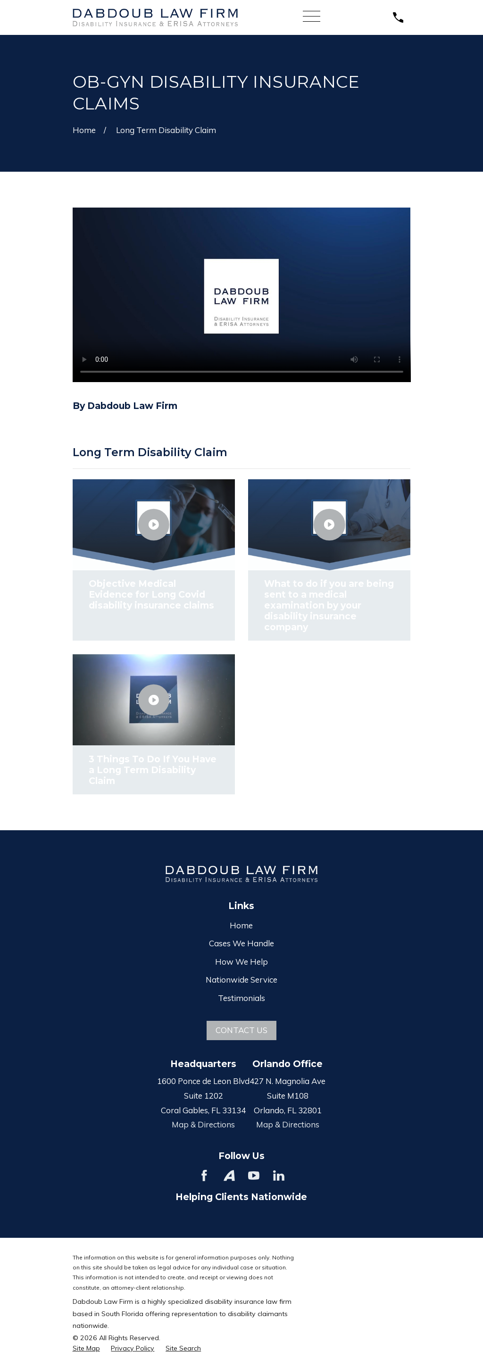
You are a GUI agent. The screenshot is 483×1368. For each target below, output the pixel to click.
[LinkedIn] (278, 1175)
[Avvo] (229, 1175)
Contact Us (241, 1030)
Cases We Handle (241, 943)
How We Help (241, 962)
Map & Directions (203, 1124)
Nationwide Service (241, 979)
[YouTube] (253, 1175)
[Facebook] (204, 1175)
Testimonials (241, 998)
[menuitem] (86, 1348)
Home (241, 925)
